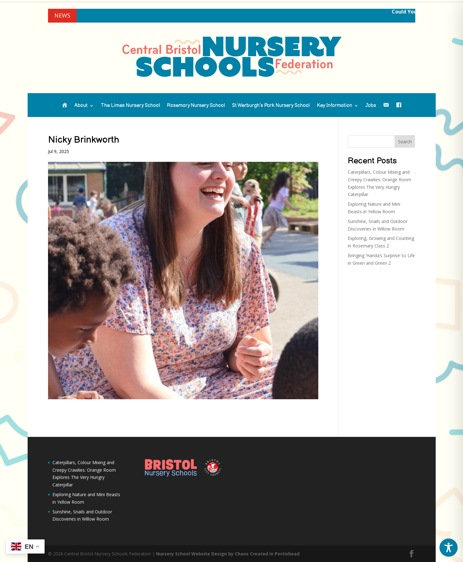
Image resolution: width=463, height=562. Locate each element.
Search (405, 142)
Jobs (370, 106)
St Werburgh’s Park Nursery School (271, 106)
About (81, 106)
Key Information (334, 106)
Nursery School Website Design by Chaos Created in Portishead (227, 554)
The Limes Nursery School (130, 106)
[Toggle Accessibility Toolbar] (448, 547)
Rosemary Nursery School (196, 106)
